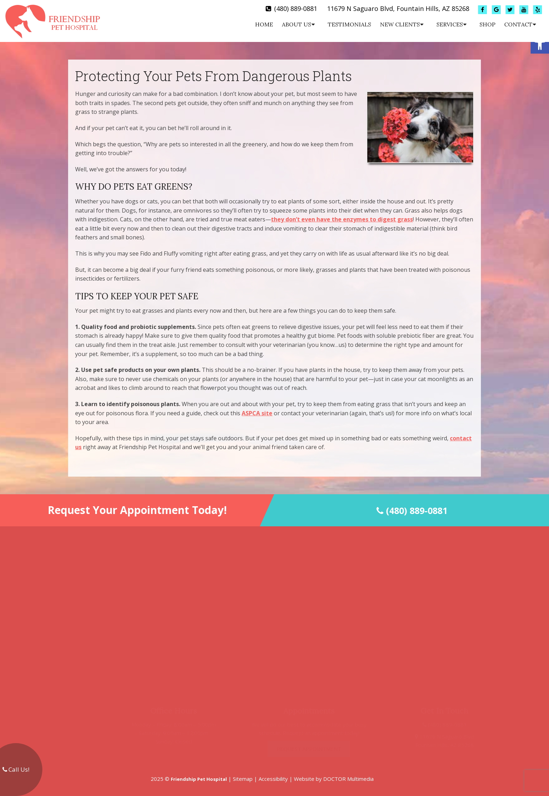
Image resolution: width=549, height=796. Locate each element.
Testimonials (349, 24)
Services (449, 24)
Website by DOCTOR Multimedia (334, 778)
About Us (296, 24)
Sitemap (243, 778)
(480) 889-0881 (295, 8)
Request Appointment (295, 748)
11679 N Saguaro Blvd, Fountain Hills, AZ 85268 (398, 8)
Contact (518, 24)
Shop (487, 24)
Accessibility (273, 778)
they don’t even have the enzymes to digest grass (342, 219)
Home (264, 24)
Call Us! (15, 769)
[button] (540, 44)
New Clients (400, 24)
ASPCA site (257, 413)
